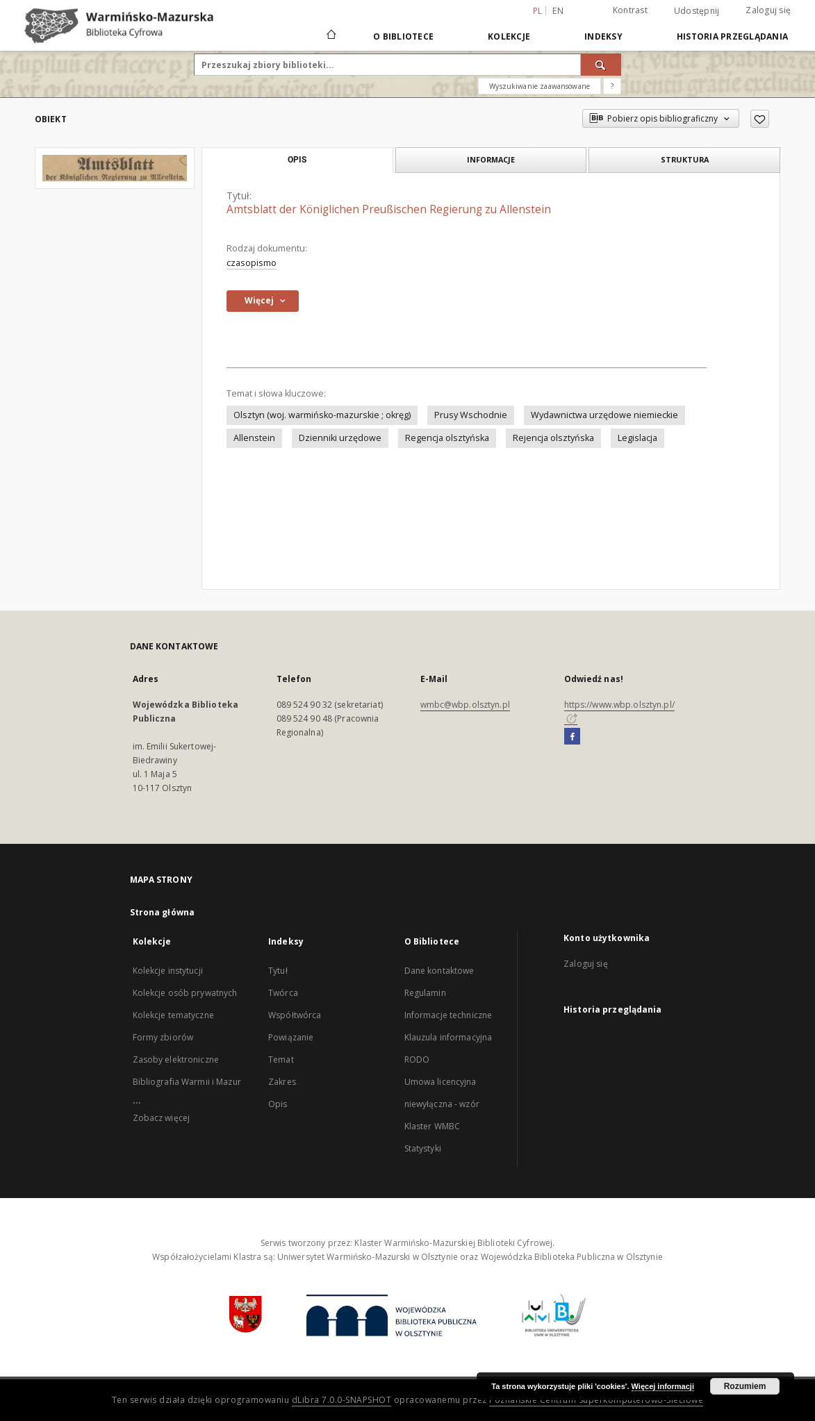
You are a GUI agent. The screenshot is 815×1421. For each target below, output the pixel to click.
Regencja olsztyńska (447, 438)
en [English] (557, 10)
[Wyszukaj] (601, 64)
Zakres (282, 1082)
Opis (277, 1104)
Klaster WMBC (432, 1126)
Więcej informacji (663, 1386)
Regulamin (425, 993)
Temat (281, 1059)
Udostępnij (697, 11)
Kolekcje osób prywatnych (185, 993)
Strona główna (162, 912)
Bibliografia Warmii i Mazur (187, 1082)
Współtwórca (294, 1015)
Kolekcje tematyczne (173, 1015)
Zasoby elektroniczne (176, 1059)
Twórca (283, 993)
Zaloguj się (768, 10)
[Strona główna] (330, 36)
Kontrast (630, 10)
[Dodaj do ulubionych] (759, 119)
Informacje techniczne (448, 1015)
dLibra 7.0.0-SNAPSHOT (342, 1400)
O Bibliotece (403, 36)
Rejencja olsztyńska (553, 438)
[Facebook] (572, 737)
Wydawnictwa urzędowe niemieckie (604, 415)
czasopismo (252, 263)
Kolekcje (509, 36)
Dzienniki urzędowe (340, 438)
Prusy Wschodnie (470, 415)
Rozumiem (745, 1386)
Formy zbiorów (163, 1037)
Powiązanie (290, 1037)
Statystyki (422, 1148)
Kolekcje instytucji (168, 971)
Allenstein (254, 438)
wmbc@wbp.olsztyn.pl (465, 704)
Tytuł (278, 971)
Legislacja (637, 438)
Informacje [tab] (491, 159)
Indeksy (603, 36)
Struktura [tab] (685, 159)
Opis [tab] (297, 160)
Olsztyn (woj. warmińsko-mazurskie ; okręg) (322, 415)
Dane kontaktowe (439, 971)
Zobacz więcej (161, 1118)
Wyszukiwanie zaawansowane (539, 86)
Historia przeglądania (732, 36)
